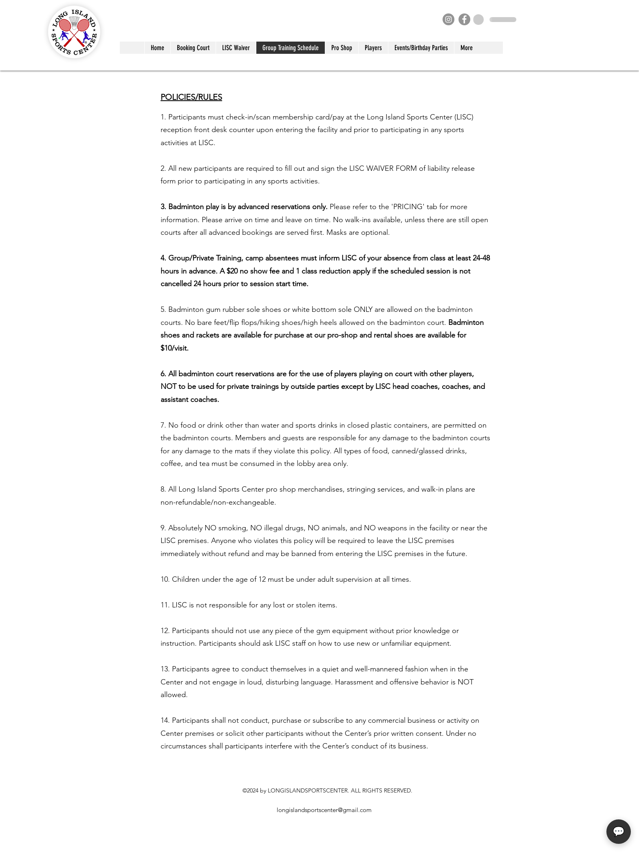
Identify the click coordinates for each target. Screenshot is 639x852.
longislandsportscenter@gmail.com (324, 810)
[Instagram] (448, 19)
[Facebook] (464, 19)
